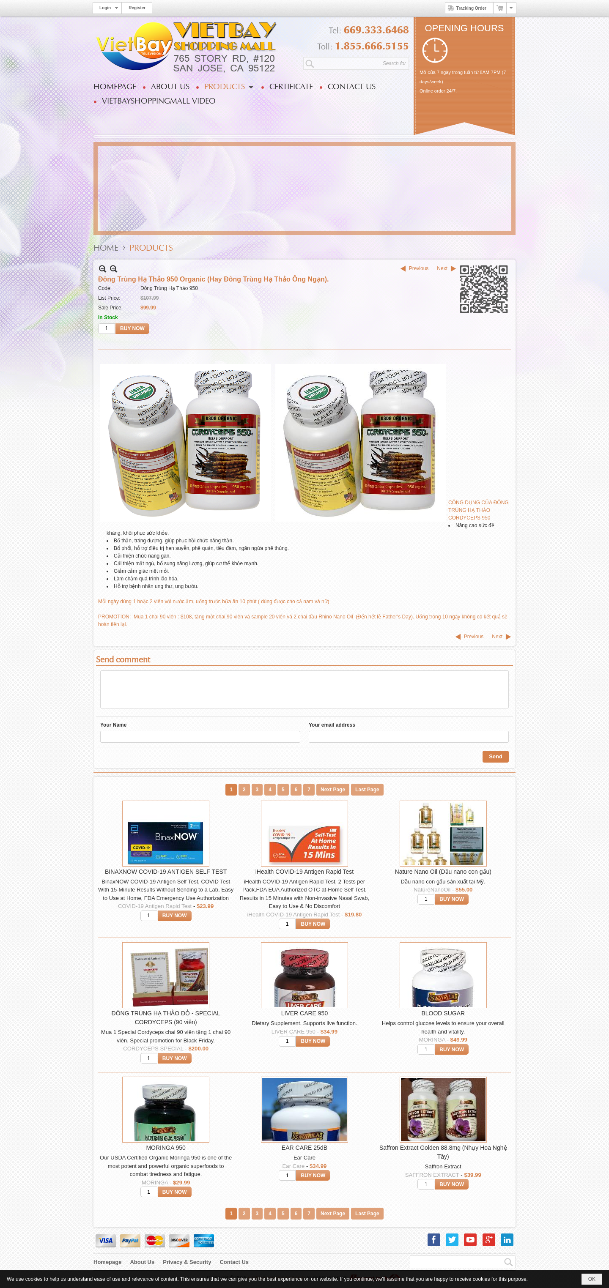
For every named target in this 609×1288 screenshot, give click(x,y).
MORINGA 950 (165, 1147)
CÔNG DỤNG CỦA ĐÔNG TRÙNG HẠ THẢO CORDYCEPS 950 (478, 510)
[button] (228, 86)
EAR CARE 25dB (304, 1147)
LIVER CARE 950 (304, 1013)
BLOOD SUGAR (443, 1013)
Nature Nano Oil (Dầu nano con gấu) (443, 871)
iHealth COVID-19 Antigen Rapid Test (304, 871)
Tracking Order (465, 8)
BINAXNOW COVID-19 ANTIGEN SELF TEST (166, 871)
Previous (419, 268)
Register (137, 7)
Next (442, 268)
